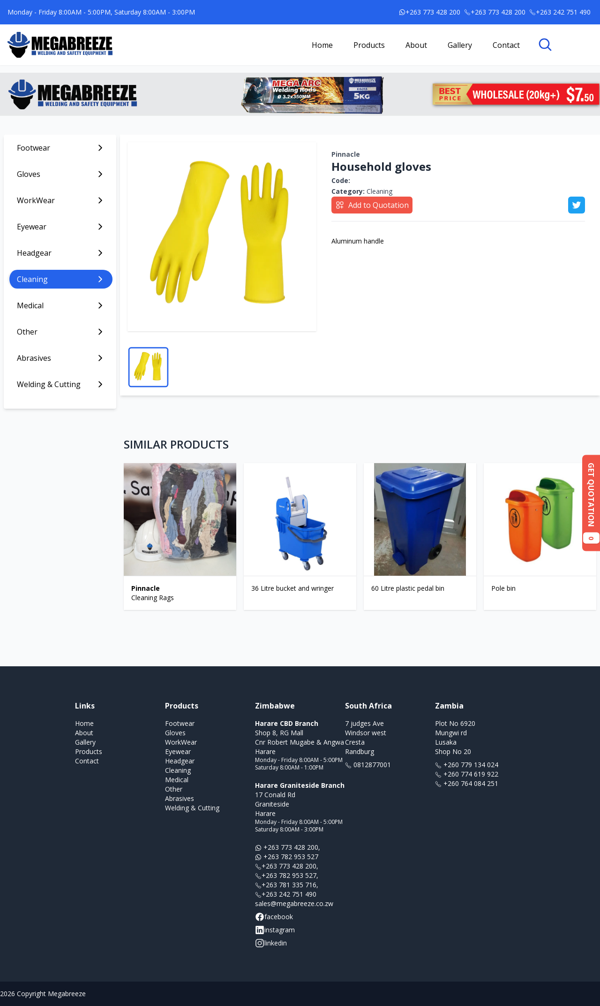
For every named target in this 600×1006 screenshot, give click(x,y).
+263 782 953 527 (286, 856)
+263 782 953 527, (286, 875)
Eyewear (178, 751)
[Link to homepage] (60, 45)
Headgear (180, 760)
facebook (274, 917)
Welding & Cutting (192, 807)
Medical (176, 779)
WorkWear (181, 742)
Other (173, 789)
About (416, 45)
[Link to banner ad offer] (300, 94)
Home (322, 45)
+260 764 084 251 (466, 783)
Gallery (460, 45)
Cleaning (361, 191)
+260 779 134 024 (466, 764)
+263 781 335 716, (286, 884)
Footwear (180, 723)
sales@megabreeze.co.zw (294, 903)
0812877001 (368, 764)
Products (369, 45)
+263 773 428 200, (287, 847)
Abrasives (179, 798)
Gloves (175, 732)
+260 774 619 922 (466, 774)
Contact (506, 45)
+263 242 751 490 (285, 894)
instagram (275, 930)
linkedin (271, 943)
